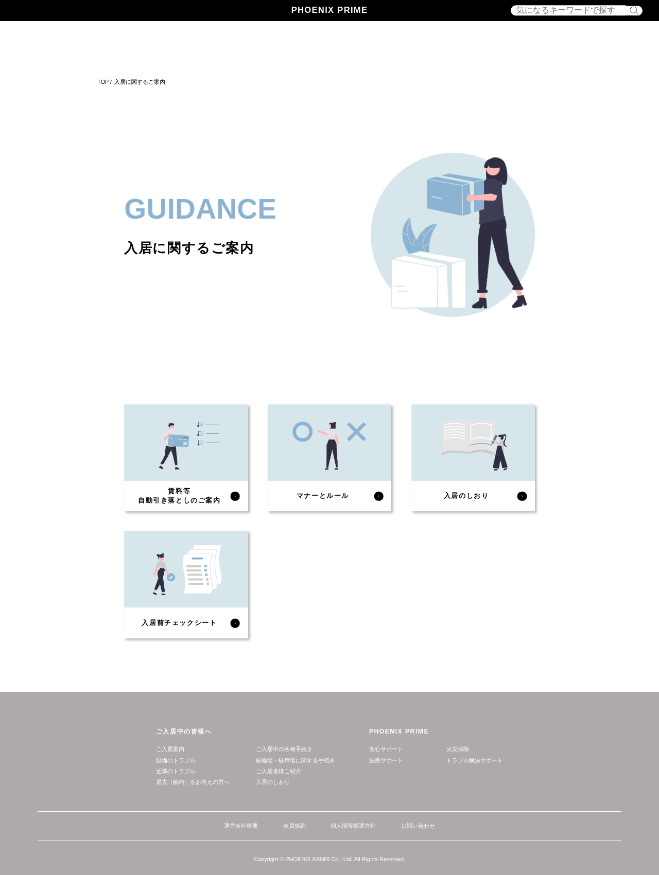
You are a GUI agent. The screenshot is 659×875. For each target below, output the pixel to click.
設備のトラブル (176, 760)
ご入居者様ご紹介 (278, 771)
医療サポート (386, 760)
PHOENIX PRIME (329, 10)
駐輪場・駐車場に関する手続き (295, 760)
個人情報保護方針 (353, 826)
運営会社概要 (241, 826)
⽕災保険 (457, 749)
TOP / (104, 82)
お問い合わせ (418, 826)
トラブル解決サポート (474, 760)
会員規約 (294, 826)
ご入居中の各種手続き (284, 749)
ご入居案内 (170, 749)
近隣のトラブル (176, 771)
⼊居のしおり (273, 782)
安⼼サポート (386, 749)
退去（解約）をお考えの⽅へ (193, 782)
